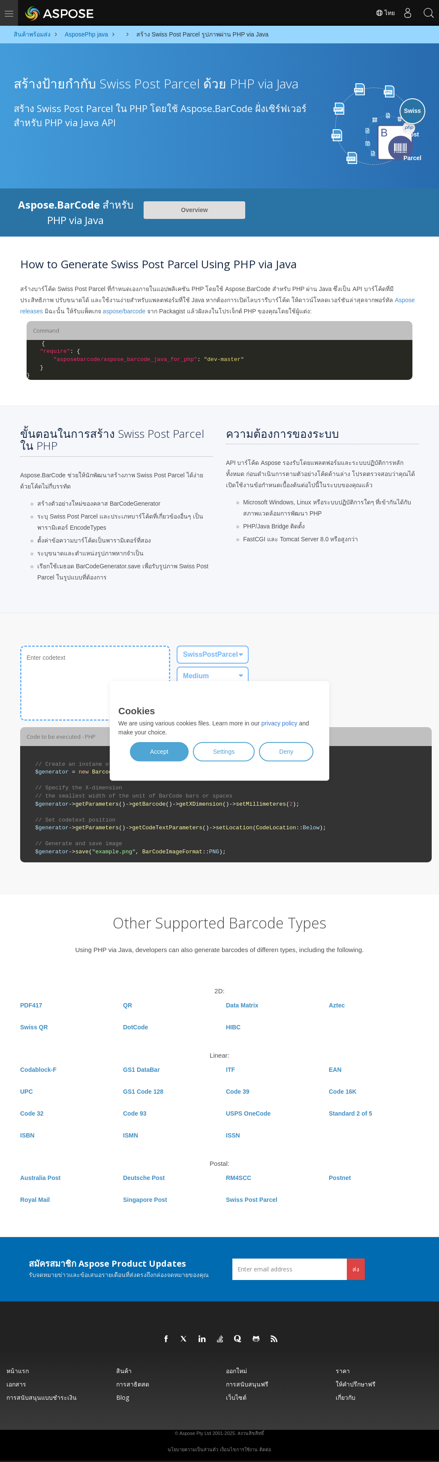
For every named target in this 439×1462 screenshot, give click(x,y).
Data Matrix (242, 1005)
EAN (335, 1069)
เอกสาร (16, 1384)
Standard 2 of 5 (350, 1113)
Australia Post (40, 1177)
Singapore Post (145, 1199)
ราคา (343, 1371)
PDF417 (31, 1005)
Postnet (340, 1177)
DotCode (135, 1027)
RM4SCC (238, 1177)
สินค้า (124, 1371)
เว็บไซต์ (236, 1397)
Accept (159, 751)
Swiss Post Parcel (251, 1199)
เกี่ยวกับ (345, 1397)
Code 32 (31, 1113)
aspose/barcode (124, 311)
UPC (26, 1091)
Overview (194, 209)
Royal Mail (35, 1199)
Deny (286, 751)
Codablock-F (38, 1069)
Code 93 (134, 1113)
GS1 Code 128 (143, 1091)
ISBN (27, 1135)
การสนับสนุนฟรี (247, 1384)
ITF (230, 1069)
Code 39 (237, 1091)
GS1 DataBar (141, 1069)
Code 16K (343, 1091)
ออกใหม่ (236, 1371)
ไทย (384, 13)
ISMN (130, 1135)
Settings (224, 751)
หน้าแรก (17, 1371)
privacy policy (280, 723)
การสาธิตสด (132, 1384)
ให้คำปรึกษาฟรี (356, 1384)
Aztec (337, 1005)
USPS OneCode (248, 1113)
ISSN (233, 1135)
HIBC (233, 1027)
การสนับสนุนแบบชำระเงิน (41, 1397)
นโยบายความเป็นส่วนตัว (193, 1449)
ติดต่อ (265, 1449)
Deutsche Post (144, 1177)
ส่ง (355, 1269)
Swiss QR (34, 1027)
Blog (122, 1397)
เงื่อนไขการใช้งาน (239, 1449)
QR (127, 1005)
